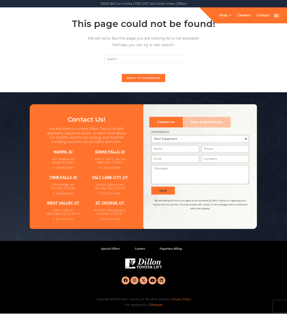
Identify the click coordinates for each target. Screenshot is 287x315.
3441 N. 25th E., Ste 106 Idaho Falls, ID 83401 (110, 162)
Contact (263, 15)
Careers (243, 15)
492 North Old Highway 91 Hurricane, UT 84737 (109, 213)
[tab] (166, 123)
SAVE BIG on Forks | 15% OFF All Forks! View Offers (143, 4)
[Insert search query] (143, 59)
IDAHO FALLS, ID (110, 153)
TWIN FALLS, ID (63, 179)
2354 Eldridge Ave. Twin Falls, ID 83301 (63, 187)
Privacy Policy (181, 300)
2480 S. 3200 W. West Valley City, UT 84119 (63, 213)
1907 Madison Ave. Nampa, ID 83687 (63, 162)
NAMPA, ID (63, 153)
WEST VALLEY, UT (63, 204)
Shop (225, 15)
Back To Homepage (143, 79)
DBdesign (156, 306)
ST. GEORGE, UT (110, 204)
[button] (225, 15)
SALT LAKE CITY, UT (110, 179)
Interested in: (160, 133)
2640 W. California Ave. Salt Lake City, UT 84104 (110, 187)
